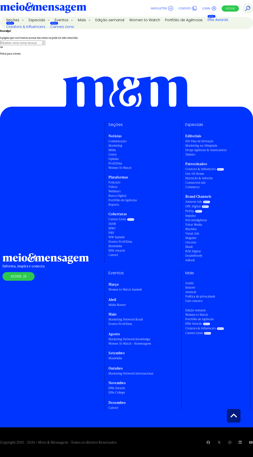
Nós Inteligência (196, 220)
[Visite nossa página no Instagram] (229, 442)
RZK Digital (193, 251)
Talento (190, 154)
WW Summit (116, 237)
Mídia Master (117, 305)
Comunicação (117, 141)
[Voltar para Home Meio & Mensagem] (43, 8)
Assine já (18, 276)
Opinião (113, 159)
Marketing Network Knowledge (129, 339)
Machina (191, 229)
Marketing (115, 145)
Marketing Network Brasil (125, 319)
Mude (189, 247)
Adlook (190, 260)
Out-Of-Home (194, 174)
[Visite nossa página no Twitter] (219, 442)
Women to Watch (144, 20)
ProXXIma (115, 163)
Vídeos (112, 187)
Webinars (114, 191)
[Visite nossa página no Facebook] (208, 442)
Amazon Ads (193, 201)
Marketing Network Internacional (130, 373)
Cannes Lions (62, 26)
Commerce (192, 187)
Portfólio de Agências (184, 20)
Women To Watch (119, 168)
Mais (82, 20)
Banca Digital (117, 196)
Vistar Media (193, 224)
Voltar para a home (10, 53)
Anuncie (190, 292)
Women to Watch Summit (125, 289)
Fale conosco (194, 301)
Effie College (116, 392)
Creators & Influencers (25, 26)
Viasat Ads (192, 233)
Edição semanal (109, 20)
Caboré (113, 255)
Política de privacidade (200, 296)
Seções (13, 20)
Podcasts (114, 182)
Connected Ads (195, 182)
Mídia (112, 150)
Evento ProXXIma (120, 241)
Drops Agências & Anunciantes (206, 150)
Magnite (190, 238)
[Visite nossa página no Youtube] (251, 442)
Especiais (37, 20)
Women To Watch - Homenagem (129, 343)
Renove (190, 287)
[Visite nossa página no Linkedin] (240, 442)
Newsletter (162, 8)
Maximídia (115, 246)
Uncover (190, 242)
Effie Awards (218, 19)
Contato (188, 8)
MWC (112, 228)
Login (209, 8)
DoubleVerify (193, 256)
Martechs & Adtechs (199, 178)
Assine (230, 8)
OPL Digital (193, 206)
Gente (112, 154)
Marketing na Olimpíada (201, 145)
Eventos (62, 20)
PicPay (189, 211)
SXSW (112, 224)
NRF (111, 233)
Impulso (190, 216)
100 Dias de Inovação (199, 141)
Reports (113, 204)
